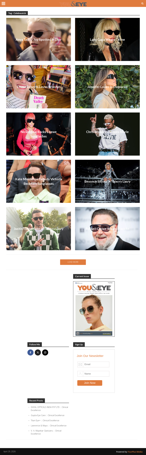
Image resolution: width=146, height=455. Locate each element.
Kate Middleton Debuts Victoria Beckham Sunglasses (38, 181)
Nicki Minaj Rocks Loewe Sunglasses (39, 134)
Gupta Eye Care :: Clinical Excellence (47, 415)
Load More (73, 262)
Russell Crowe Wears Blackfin (107, 229)
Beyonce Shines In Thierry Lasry (107, 181)
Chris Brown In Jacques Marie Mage (107, 134)
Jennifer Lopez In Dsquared (107, 87)
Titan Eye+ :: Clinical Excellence (45, 420)
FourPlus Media (135, 451)
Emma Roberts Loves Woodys (39, 87)
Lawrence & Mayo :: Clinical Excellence (48, 425)
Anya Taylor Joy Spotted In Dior (39, 39)
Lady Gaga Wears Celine (107, 39)
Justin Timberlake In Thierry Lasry (38, 229)
